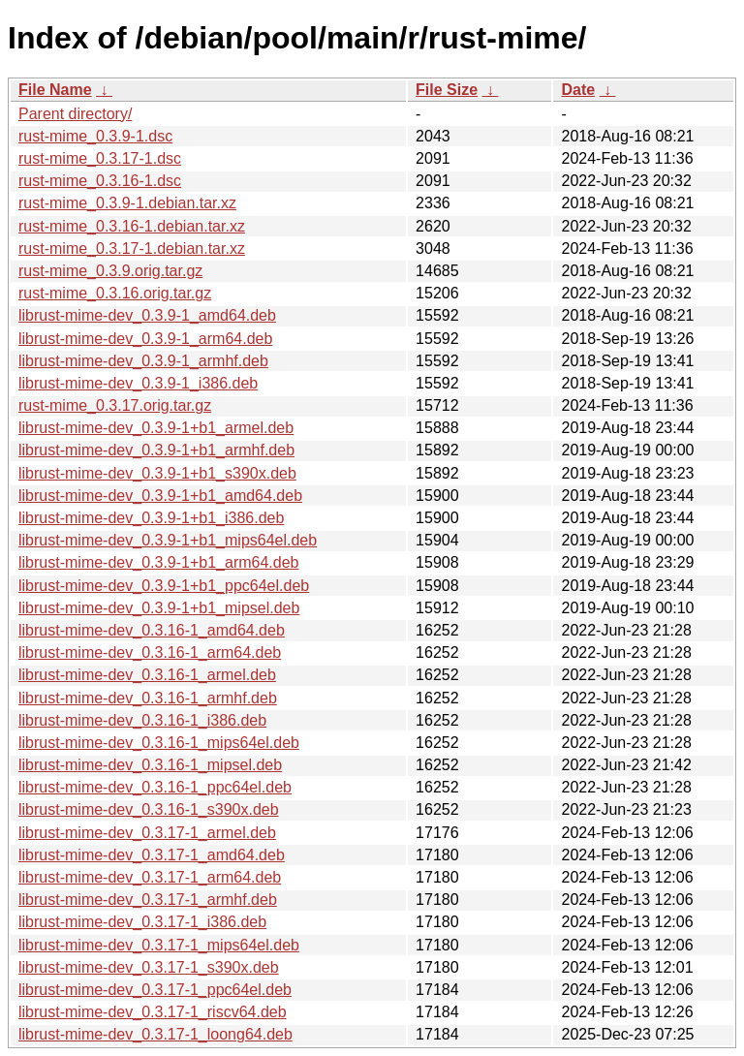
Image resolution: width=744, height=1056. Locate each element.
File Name (55, 89)
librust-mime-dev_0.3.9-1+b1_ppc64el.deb (163, 585)
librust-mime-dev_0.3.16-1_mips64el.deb (158, 742)
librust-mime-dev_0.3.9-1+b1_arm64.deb (158, 562)
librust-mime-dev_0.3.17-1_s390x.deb (148, 967)
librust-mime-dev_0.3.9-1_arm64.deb (145, 338)
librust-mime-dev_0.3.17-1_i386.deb (142, 922)
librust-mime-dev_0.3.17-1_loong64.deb (155, 1034)
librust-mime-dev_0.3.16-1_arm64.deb (149, 652)
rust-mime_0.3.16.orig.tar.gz (114, 293)
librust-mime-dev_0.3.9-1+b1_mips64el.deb (167, 540)
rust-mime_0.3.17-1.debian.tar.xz (131, 248)
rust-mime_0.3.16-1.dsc (99, 180)
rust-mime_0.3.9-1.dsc (95, 136)
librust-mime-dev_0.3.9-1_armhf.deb (143, 361)
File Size (447, 89)
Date (578, 89)
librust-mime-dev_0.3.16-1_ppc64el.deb (155, 787)
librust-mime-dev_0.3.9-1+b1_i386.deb (151, 518)
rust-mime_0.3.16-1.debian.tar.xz (131, 226)
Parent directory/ (75, 114)
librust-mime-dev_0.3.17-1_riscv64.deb (152, 1012)
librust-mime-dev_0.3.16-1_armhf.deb (147, 698)
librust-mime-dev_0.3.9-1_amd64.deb (147, 315)
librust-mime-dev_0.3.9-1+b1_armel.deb (156, 427)
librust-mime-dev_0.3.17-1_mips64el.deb (158, 945)
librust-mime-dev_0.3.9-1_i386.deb (138, 383)
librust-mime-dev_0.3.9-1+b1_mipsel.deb (158, 608)
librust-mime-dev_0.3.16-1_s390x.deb (148, 809)
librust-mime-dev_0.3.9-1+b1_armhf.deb (156, 450)
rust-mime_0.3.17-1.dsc (99, 158)
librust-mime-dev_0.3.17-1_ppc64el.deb (155, 989)
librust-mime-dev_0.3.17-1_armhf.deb (147, 899)
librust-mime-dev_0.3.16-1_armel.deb (147, 675)
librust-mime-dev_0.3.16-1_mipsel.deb (150, 765)
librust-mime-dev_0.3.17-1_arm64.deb (149, 877)
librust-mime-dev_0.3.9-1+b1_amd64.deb (160, 495)
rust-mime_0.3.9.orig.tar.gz (110, 271)
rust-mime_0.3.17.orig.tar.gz (114, 405)
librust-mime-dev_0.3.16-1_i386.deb (142, 720)
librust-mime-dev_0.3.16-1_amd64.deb (151, 630)
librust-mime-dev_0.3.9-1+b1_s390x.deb (157, 473)
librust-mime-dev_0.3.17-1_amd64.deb (151, 855)
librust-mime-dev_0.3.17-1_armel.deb (147, 832)
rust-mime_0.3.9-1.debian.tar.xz (127, 203)
